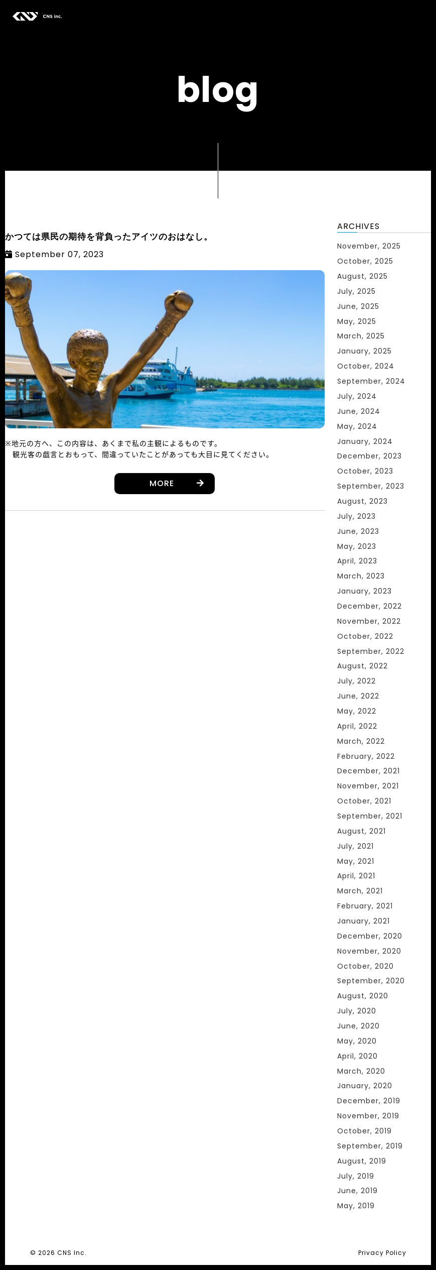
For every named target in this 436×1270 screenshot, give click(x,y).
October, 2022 (365, 636)
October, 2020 (365, 966)
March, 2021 (360, 891)
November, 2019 (368, 1116)
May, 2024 (357, 426)
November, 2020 (369, 951)
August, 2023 (362, 501)
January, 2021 (363, 921)
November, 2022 (369, 621)
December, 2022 (369, 606)
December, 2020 (369, 936)
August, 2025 (362, 276)
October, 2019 (364, 1131)
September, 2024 (371, 381)
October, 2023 (365, 471)
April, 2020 (357, 1056)
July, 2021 (355, 846)
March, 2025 (361, 336)
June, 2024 (358, 411)
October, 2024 (365, 366)
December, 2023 (369, 456)
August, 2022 (362, 666)
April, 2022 (357, 726)
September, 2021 (369, 816)
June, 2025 (358, 306)
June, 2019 (357, 1191)
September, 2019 (370, 1146)
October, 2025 (365, 261)
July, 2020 (356, 1011)
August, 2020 (362, 996)
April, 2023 (357, 561)
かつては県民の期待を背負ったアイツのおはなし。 (109, 237)
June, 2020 (358, 1026)
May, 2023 (356, 546)
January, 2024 (365, 441)
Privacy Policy (382, 1252)
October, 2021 (364, 801)
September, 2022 (370, 651)
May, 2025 (356, 321)
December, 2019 (368, 1101)
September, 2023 (370, 486)
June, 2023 (358, 531)
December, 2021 (368, 771)
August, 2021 (361, 831)
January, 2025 (364, 351)
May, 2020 (357, 1041)
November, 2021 (368, 786)
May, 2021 (355, 861)
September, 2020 (371, 981)
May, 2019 (356, 1206)
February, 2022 (366, 756)
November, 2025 (369, 246)
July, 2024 (357, 396)
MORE (162, 483)
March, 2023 (361, 576)
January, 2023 (364, 591)
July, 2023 (356, 516)
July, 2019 (355, 1176)
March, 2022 (361, 741)
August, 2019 (361, 1161)
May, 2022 (356, 711)
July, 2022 (356, 681)
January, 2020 (364, 1086)
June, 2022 (358, 696)
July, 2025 (356, 291)
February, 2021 (365, 906)
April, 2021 (356, 876)
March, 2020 (361, 1071)
